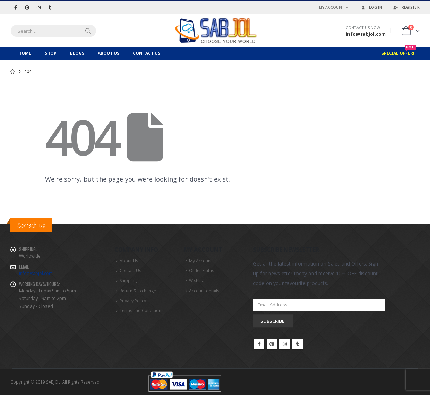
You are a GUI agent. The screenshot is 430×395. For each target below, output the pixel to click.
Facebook (259, 344)
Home (24, 53)
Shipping (128, 281)
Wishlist (196, 281)
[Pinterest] (27, 7)
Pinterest (272, 344)
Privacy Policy (133, 301)
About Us (108, 53)
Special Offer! (398, 51)
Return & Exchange (138, 291)
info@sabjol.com (36, 273)
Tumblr (297, 344)
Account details (204, 291)
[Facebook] (15, 7)
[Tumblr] (50, 7)
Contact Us (146, 53)
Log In (371, 7)
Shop (51, 53)
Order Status (201, 271)
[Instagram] (38, 7)
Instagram (285, 344)
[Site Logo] (215, 30)
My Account (332, 7)
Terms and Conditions (141, 310)
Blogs (77, 53)
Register (406, 7)
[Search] (88, 31)
